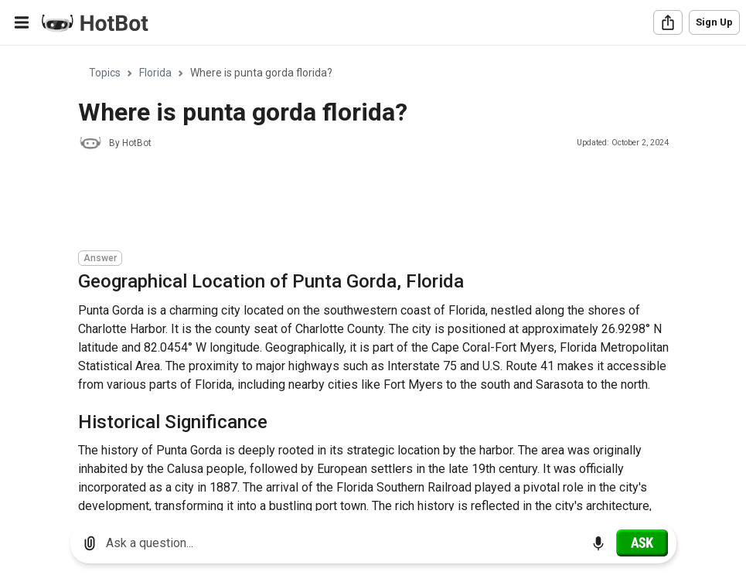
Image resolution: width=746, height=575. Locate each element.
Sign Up (714, 22)
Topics (105, 72)
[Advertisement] (359, 202)
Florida (155, 72)
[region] (373, 278)
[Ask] (642, 542)
